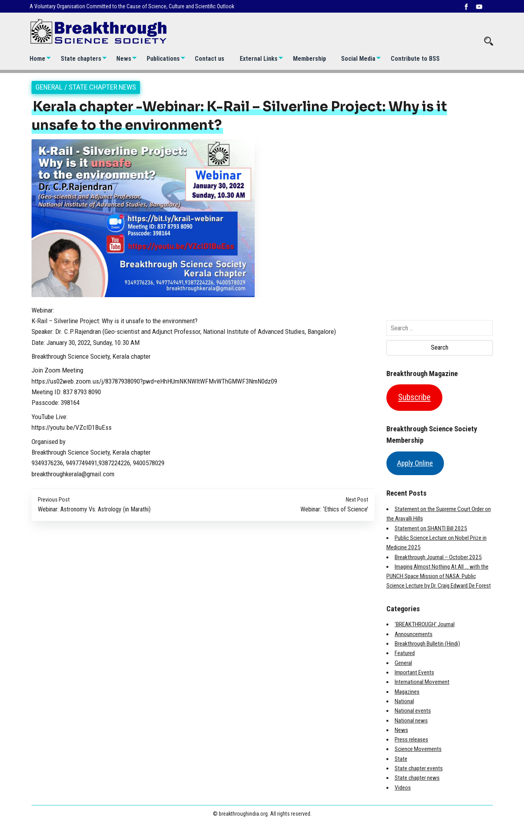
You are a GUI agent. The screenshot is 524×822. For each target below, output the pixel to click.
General (49, 87)
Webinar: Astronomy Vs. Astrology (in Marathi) (94, 509)
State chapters (81, 58)
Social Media (358, 58)
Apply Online (415, 463)
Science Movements (418, 749)
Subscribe (414, 397)
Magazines (407, 691)
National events (413, 710)
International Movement (422, 681)
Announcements (414, 634)
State (401, 758)
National (404, 701)
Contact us (209, 58)
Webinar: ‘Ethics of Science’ (334, 509)
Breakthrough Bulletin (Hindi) (427, 643)
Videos (403, 787)
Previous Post (54, 499)
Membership (309, 58)
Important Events (414, 672)
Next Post (357, 499)
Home (37, 58)
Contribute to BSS (415, 58)
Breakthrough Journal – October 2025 (438, 557)
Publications (163, 58)
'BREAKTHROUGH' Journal (425, 624)
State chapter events (419, 768)
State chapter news (102, 87)
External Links (259, 58)
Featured (405, 653)
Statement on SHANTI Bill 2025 (431, 528)
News (123, 58)
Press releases (411, 739)
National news (411, 720)
